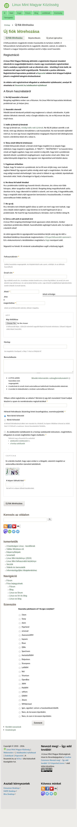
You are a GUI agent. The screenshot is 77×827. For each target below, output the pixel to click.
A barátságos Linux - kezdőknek (20, 546)
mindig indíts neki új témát (32, 127)
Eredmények (11, 730)
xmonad (25, 631)
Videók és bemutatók (15, 567)
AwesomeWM (27, 635)
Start (11, 13)
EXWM (24, 696)
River (24, 643)
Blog (36, 13)
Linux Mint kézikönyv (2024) (18, 558)
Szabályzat (9, 755)
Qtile (24, 647)
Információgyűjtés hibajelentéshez (21, 570)
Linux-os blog (15, 599)
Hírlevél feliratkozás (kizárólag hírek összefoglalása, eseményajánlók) (34, 411)
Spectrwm (26, 651)
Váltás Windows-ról (15, 549)
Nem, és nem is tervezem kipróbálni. (37, 716)
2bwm (24, 700)
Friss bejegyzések (14, 583)
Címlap (7, 25)
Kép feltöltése (12, 319)
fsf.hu (20, 758)
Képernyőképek (13, 552)
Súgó (19, 13)
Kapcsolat (19, 755)
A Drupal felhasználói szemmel (58, 237)
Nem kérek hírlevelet (15, 415)
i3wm (24, 615)
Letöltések (46, 13)
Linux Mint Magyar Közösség (38, 4)
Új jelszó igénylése (54, 38)
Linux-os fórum (16, 593)
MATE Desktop (10, 791)
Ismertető (10, 555)
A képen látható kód (15, 480)
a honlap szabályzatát (17, 443)
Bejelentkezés (34, 38)
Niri (23, 671)
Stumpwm (26, 663)
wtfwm (25, 692)
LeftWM (25, 667)
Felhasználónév (11, 256)
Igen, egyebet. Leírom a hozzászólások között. (40, 708)
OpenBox (25, 679)
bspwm (25, 639)
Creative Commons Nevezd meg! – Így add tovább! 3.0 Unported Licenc (56, 760)
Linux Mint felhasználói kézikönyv (21, 561)
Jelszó (7, 291)
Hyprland (25, 627)
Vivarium (25, 675)
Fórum (28, 13)
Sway (24, 619)
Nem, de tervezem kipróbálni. (34, 712)
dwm (24, 623)
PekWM (25, 687)
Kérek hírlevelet (13, 420)
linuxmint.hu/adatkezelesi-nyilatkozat (31, 85)
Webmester (9, 752)
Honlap (7, 342)
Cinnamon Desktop (12, 788)
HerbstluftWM (28, 655)
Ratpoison (26, 659)
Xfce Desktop (10, 794)
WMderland (27, 704)
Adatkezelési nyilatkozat (26, 752)
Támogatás (8, 18)
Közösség (58, 13)
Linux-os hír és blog (18, 596)
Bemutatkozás (10, 357)
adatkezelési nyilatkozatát (19, 441)
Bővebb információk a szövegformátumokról (50, 378)
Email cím (9, 272)
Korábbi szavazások (13, 727)
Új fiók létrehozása (15, 37)
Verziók (9, 564)
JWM (24, 683)
